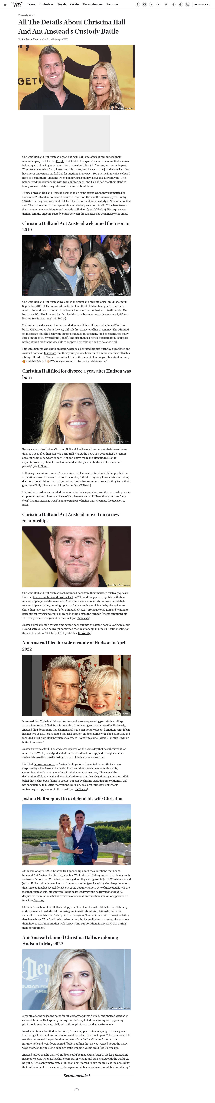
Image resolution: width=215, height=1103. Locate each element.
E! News (42, 466)
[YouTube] (144, 4)
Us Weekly (99, 209)
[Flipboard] (158, 4)
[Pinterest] (166, 4)
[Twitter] (151, 4)
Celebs (74, 4)
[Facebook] (137, 4)
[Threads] (173, 4)
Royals (61, 4)
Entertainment (93, 4)
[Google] (180, 4)
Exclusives (46, 4)
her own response (44, 764)
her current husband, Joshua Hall (53, 597)
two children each (74, 182)
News (32, 4)
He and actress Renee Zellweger (41, 629)
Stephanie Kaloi (30, 39)
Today (61, 318)
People (60, 161)
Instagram (50, 353)
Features (112, 4)
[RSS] (187, 4)
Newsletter (201, 4)
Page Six (98, 883)
